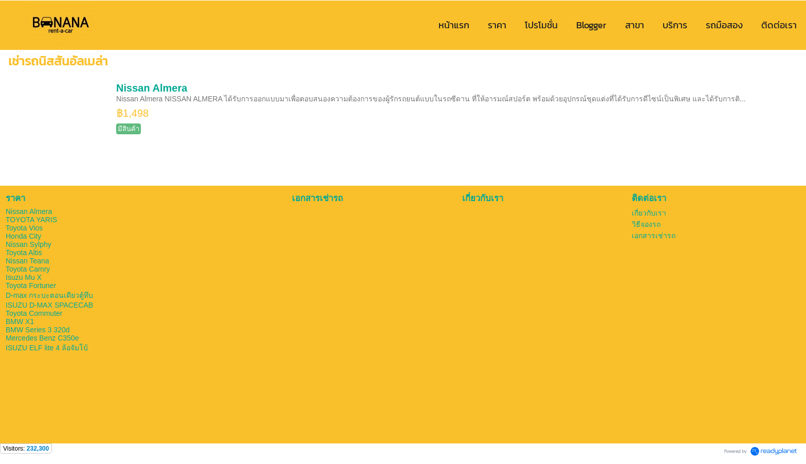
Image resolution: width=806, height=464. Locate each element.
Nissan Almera (151, 88)
